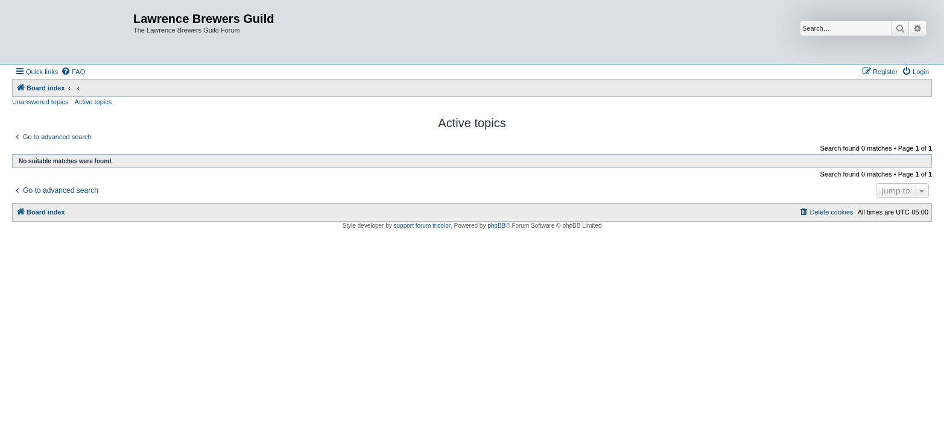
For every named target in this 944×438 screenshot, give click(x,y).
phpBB (496, 225)
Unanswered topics (40, 101)
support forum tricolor (422, 225)
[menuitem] (73, 71)
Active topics (93, 101)
